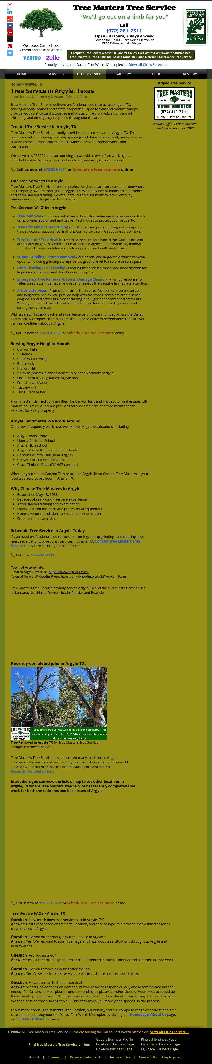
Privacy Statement (85, 1057)
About (34, 1057)
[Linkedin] (10, 12)
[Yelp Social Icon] (10, 32)
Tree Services (32, 1019)
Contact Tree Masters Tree (117, 541)
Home (16, 84)
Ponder (77, 592)
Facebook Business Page (115, 1044)
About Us (158, 1014)
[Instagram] (10, 5)
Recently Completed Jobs (32, 771)
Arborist (72, 96)
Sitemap (54, 1057)
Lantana (21, 592)
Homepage (139, 1014)
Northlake (38, 592)
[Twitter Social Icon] (10, 53)
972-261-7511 (55, 169)
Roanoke (98, 592)
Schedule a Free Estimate (96, 169)
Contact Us (148, 1057)
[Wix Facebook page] (10, 26)
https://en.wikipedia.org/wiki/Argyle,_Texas (94, 577)
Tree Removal (22, 742)
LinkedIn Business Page (114, 1049)
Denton (53, 592)
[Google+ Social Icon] (10, 19)
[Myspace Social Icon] (10, 39)
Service (17, 545)
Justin (65, 592)
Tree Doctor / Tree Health (39, 239)
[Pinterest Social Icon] (10, 46)
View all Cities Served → (148, 64)
